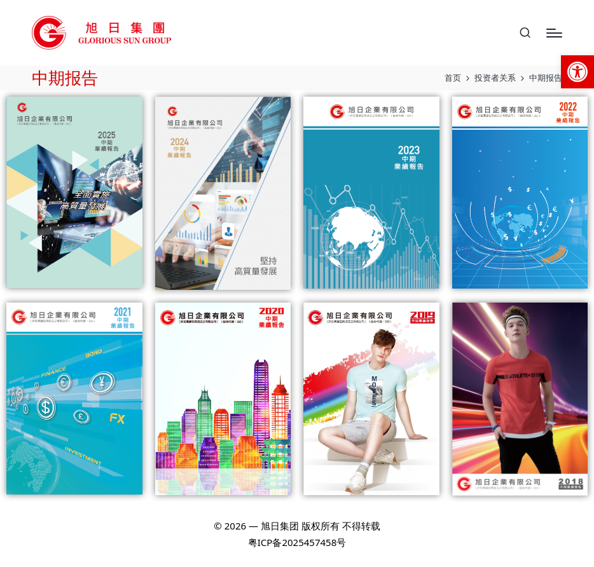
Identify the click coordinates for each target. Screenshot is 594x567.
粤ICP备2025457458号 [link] (297, 542)
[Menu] (554, 33)
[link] (577, 71)
